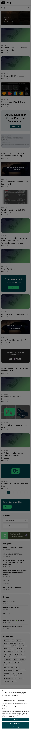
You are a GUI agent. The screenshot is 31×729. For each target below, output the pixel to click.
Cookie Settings (15, 727)
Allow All (15, 720)
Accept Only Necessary (15, 723)
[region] (15, 709)
